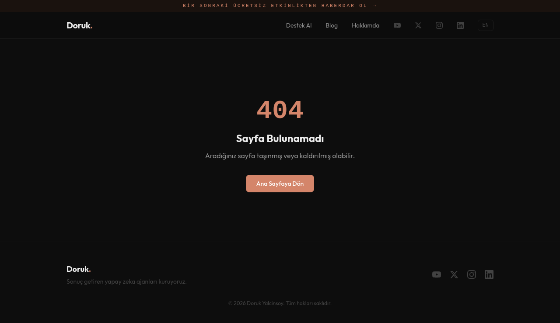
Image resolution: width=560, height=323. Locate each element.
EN (486, 25)
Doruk (79, 25)
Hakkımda (365, 25)
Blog (332, 25)
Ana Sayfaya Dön (280, 184)
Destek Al (299, 25)
